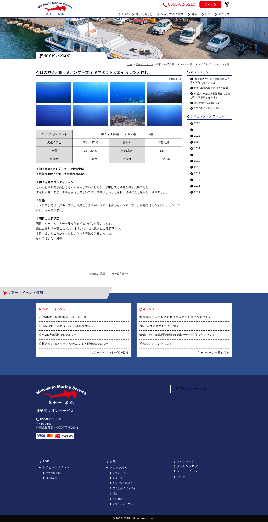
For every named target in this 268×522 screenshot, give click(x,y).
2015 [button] (195, 185)
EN (227, 4)
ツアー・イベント (187, 473)
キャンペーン (183, 464)
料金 (192, 13)
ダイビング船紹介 (121, 484)
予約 (210, 4)
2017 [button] (195, 173)
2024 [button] (195, 129)
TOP (123, 13)
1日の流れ (49, 480)
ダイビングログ (55, 56)
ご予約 (179, 479)
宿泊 (206, 13)
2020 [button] (195, 154)
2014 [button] (195, 192)
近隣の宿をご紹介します (206, 102)
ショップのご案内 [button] (170, 13)
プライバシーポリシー (123, 504)
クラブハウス (118, 475)
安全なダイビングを (122, 489)
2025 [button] (195, 123)
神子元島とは (51, 475)
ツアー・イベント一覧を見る (110, 355)
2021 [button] (195, 148)
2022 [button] (195, 142)
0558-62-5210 (49, 422)
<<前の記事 (97, 276)
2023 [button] (195, 135)
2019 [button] (195, 160)
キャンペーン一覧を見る (213, 355)
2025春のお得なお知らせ (206, 108)
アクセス (222, 13)
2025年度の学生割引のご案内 (209, 88)
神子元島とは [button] (142, 13)
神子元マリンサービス (190, 391)
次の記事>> (120, 276)
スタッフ (115, 480)
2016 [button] (195, 179)
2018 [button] (195, 166)
